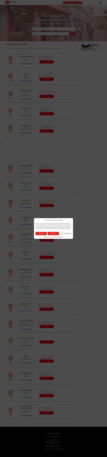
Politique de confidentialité (57, 236)
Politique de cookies (47, 236)
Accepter (41, 233)
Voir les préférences (66, 233)
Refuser (53, 233)
